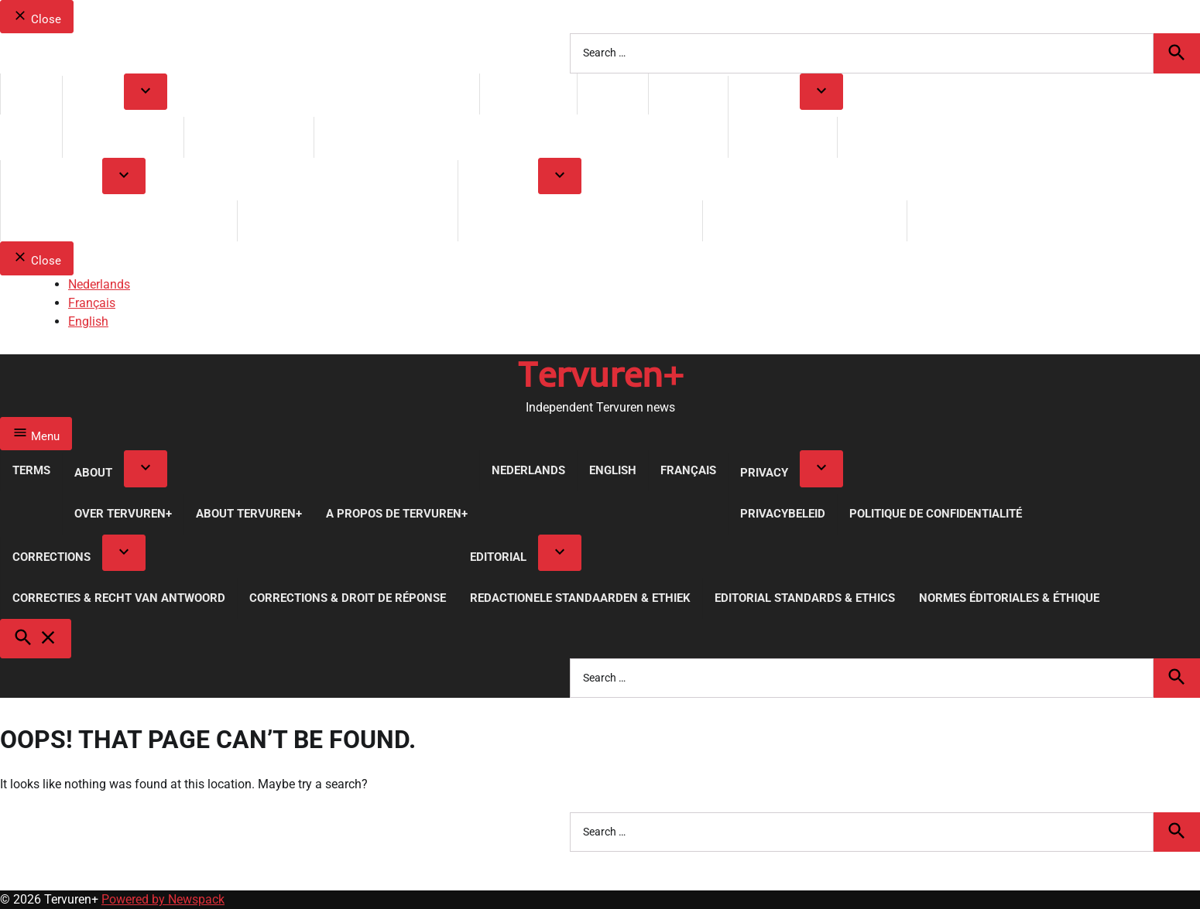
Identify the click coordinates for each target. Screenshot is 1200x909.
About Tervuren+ (249, 137)
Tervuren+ (600, 373)
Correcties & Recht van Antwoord (118, 220)
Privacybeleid (782, 137)
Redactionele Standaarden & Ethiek (580, 220)
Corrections (51, 180)
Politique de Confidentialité (935, 137)
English (612, 94)
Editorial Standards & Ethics (805, 220)
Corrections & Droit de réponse (347, 220)
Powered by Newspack (163, 899)
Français (688, 94)
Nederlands (528, 94)
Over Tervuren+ (123, 137)
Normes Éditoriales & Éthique (1009, 220)
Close (36, 17)
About (93, 96)
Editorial (498, 180)
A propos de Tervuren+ (397, 137)
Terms (31, 94)
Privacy (764, 96)
